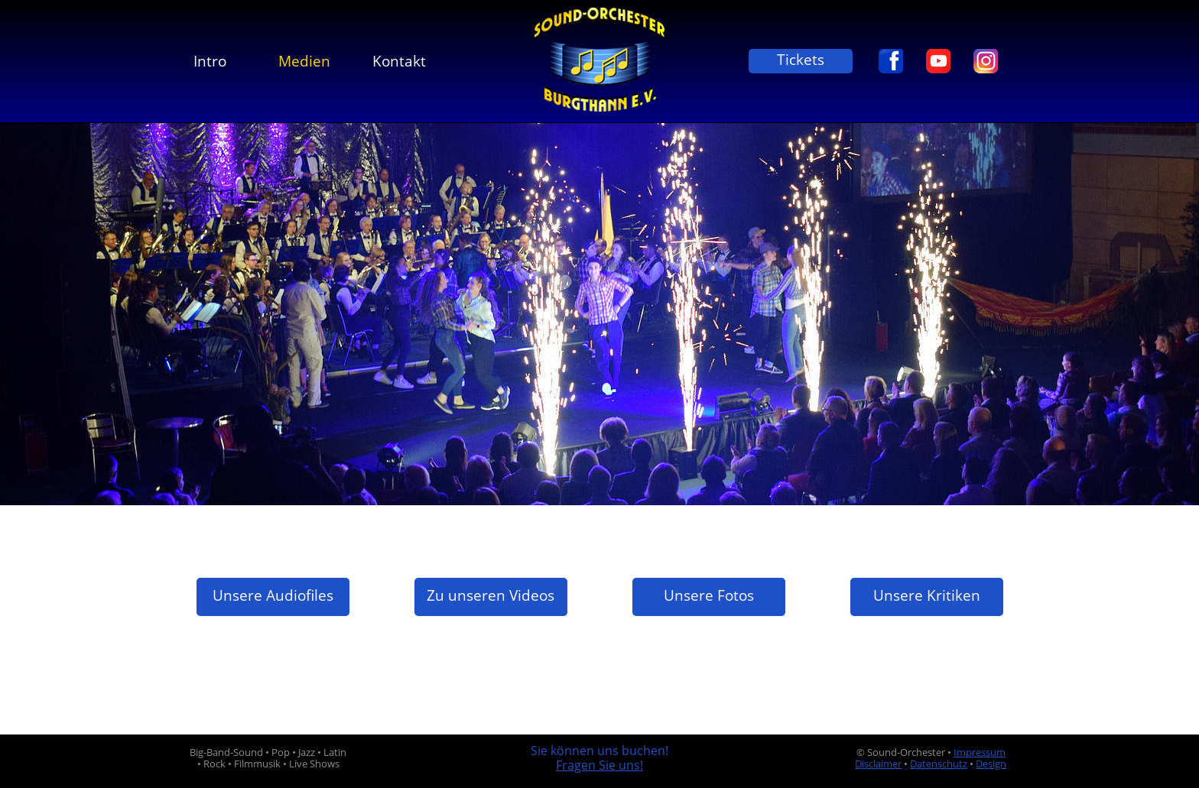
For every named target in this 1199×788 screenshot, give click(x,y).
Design (991, 763)
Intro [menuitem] (209, 61)
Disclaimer (878, 763)
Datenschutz (938, 763)
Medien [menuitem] (304, 61)
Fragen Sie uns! (599, 765)
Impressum (980, 752)
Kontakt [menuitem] (399, 61)
